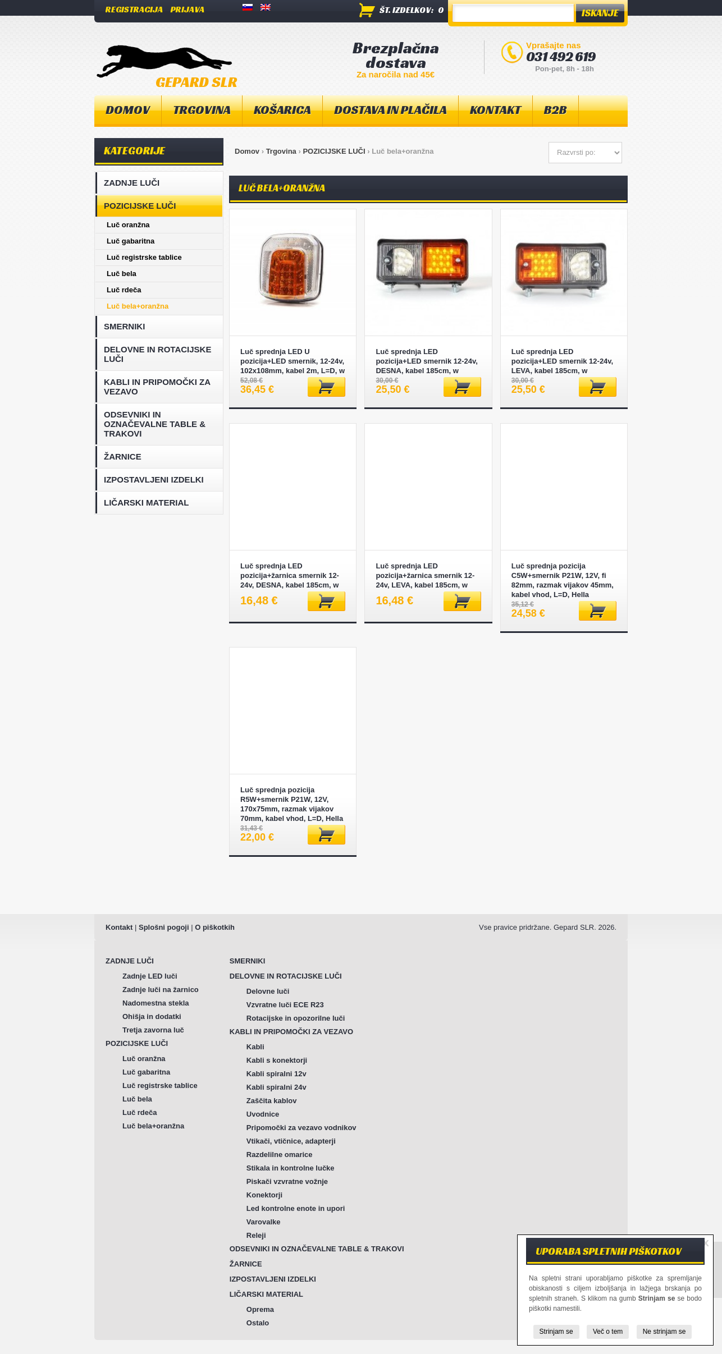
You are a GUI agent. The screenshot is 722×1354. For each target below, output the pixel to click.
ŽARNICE (122, 456)
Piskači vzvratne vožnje (287, 1181)
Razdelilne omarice (279, 1154)
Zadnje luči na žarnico (160, 989)
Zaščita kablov (271, 1100)
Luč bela (121, 273)
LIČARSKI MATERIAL (146, 502)
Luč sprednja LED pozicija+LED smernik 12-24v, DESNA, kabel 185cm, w (426, 361)
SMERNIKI (124, 326)
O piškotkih (215, 927)
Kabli (255, 1047)
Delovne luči (268, 991)
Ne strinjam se (664, 1331)
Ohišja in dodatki (151, 1016)
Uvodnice (263, 1114)
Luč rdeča (124, 290)
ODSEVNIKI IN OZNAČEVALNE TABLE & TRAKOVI (154, 424)
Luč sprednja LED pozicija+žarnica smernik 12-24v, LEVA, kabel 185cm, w (425, 575)
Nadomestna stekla (155, 1003)
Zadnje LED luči (149, 976)
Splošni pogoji (164, 927)
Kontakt (119, 927)
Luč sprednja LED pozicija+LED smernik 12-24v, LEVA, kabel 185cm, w (562, 361)
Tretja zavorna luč (153, 1030)
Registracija (134, 9)
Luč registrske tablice (144, 257)
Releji (256, 1235)
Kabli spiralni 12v (276, 1074)
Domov (128, 109)
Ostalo (257, 1323)
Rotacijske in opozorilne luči (295, 1018)
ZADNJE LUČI (131, 182)
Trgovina (281, 151)
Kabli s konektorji (276, 1060)
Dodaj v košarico (326, 387)
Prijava (187, 9)
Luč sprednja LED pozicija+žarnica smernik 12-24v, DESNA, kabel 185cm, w (289, 575)
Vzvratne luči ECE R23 (285, 1004)
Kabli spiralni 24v (276, 1087)
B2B (555, 109)
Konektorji (264, 1195)
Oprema (260, 1309)
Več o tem (608, 1331)
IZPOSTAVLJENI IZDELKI (154, 479)
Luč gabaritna (130, 241)
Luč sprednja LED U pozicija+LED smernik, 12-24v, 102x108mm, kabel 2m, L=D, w (292, 361)
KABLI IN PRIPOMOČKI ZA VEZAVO (157, 386)
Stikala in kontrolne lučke (290, 1168)
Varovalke (263, 1222)
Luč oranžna (128, 225)
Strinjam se (556, 1331)
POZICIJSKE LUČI (334, 151)
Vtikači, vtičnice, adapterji (291, 1141)
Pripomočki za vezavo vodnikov (301, 1127)
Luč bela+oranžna (137, 306)
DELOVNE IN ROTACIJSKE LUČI (157, 354)
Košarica (282, 109)
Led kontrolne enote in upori (295, 1208)
